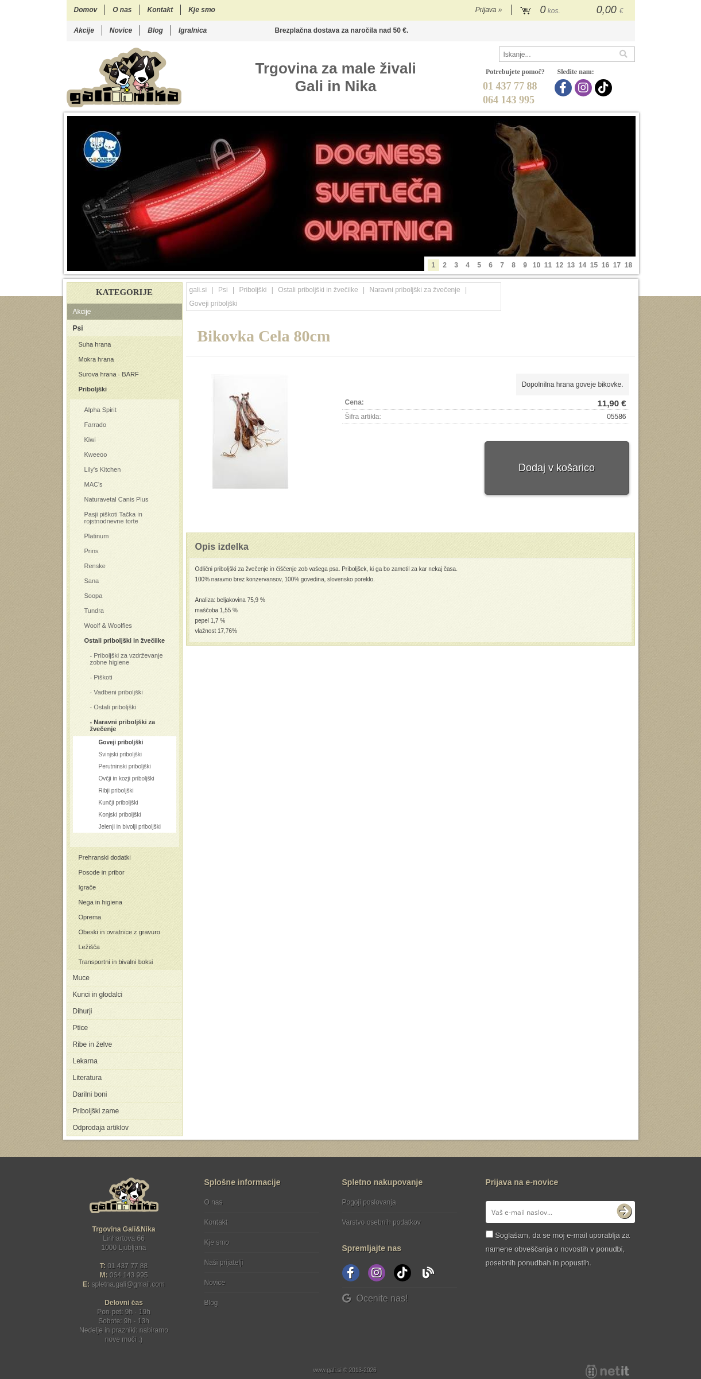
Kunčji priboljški (118, 802)
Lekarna (85, 1061)
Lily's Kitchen (102, 469)
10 (536, 265)
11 (548, 265)
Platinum (96, 536)
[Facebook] (565, 87)
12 (559, 265)
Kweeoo (95, 454)
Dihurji (82, 1011)
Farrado (95, 424)
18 (628, 265)
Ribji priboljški (116, 790)
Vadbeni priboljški (118, 692)
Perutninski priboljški (125, 766)
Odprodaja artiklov (101, 1128)
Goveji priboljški (121, 742)
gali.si (198, 290)
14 (582, 265)
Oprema (90, 917)
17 (617, 265)
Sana (91, 580)
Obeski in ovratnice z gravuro (119, 932)
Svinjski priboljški (120, 754)
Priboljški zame (96, 1111)
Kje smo (201, 10)
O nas (122, 10)
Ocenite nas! (375, 1298)
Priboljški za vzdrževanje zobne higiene (126, 659)
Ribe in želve (93, 1044)
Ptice (80, 1028)
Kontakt (160, 10)
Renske (95, 565)
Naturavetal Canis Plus (116, 499)
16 (605, 265)
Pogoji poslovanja (369, 1202)
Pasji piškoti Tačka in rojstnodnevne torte (113, 518)
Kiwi (90, 439)
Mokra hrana (96, 359)
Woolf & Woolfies (108, 625)
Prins (91, 550)
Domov (86, 10)
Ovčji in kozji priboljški (126, 778)
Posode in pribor (102, 872)
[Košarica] (573, 10)
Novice (121, 30)
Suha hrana (95, 344)
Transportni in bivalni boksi (116, 961)
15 (594, 265)
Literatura (87, 1078)
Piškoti (103, 677)
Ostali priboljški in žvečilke (124, 640)
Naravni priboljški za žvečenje (123, 725)
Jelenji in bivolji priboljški (130, 826)
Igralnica (193, 30)
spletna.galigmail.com (128, 1284)
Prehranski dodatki (105, 857)
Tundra (94, 610)
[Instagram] (585, 87)
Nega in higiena (100, 902)
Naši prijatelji (223, 1262)
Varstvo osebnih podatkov (381, 1222)
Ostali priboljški (115, 707)
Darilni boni (90, 1094)
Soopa (93, 595)
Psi (78, 328)
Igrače (87, 887)
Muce (81, 978)
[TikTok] (605, 87)
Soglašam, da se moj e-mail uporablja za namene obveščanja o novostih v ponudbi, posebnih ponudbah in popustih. (558, 1249)
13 (571, 265)
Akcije (84, 30)
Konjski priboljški (120, 814)
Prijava (488, 10)
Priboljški (93, 389)
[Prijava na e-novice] (624, 1212)
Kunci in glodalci (98, 994)
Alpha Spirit (100, 409)
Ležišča (89, 946)
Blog (155, 30)
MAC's (93, 484)
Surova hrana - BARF (109, 374)
